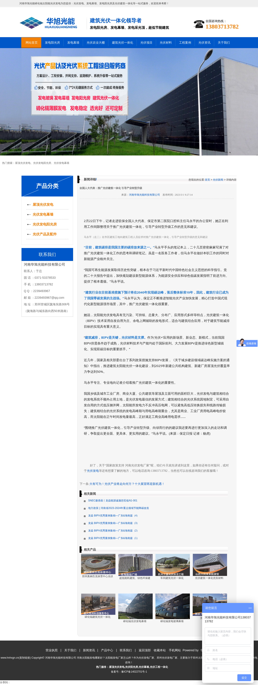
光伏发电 (93, 470)
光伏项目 (146, 42)
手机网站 (175, 650)
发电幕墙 (73, 42)
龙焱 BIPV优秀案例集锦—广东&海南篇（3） (113, 523)
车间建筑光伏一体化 (172, 578)
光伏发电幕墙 (61, 162)
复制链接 (25, 657)
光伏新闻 (218, 179)
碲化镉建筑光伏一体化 (98, 616)
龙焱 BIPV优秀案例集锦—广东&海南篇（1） (113, 538)
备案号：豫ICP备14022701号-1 (129, 671)
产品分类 (47, 186)
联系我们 (126, 650)
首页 (207, 179)
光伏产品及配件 (45, 234)
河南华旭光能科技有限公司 (144, 194)
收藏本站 (160, 650)
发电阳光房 (52, 42)
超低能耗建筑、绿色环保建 (134, 578)
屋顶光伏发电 (23, 162)
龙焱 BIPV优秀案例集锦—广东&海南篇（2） (113, 530)
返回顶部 (145, 650)
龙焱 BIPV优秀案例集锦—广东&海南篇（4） (113, 515)
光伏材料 (166, 42)
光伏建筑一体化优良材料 (209, 578)
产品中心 (107, 650)
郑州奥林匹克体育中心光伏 (97, 576)
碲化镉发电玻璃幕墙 (172, 621)
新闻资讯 (89, 650)
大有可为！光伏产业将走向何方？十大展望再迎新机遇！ (127, 484)
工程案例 (185, 42)
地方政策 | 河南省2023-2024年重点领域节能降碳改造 (118, 508)
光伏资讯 (204, 42)
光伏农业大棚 (96, 42)
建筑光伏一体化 (122, 42)
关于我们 (224, 42)
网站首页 (32, 42)
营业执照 (52, 650)
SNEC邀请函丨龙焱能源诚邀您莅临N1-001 (112, 500)
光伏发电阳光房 (42, 162)
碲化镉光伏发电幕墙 (134, 621)
